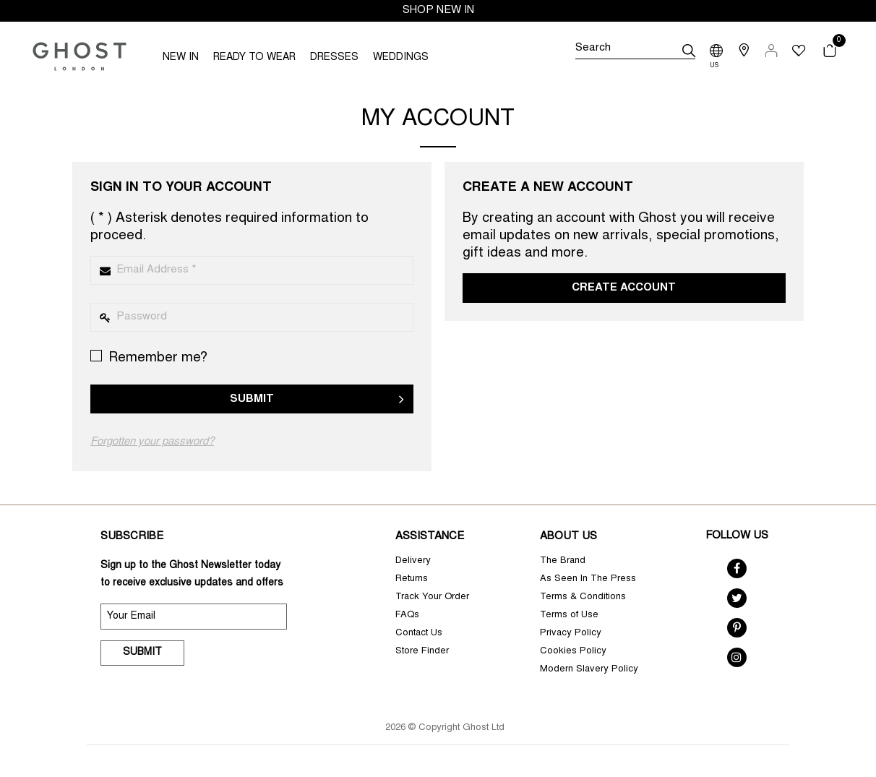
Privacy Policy (570, 633)
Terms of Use (569, 615)
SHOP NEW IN (438, 10)
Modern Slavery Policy (589, 669)
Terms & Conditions (583, 597)
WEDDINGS (401, 58)
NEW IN (181, 58)
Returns (411, 579)
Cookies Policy (573, 651)
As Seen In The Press (588, 579)
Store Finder (422, 651)
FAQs (407, 615)
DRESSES (334, 58)
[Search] (635, 50)
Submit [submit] (142, 653)
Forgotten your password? (152, 442)
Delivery (413, 561)
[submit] (688, 50)
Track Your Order (432, 597)
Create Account (624, 288)
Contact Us (418, 633)
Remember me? (148, 357)
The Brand (562, 561)
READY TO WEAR (254, 58)
